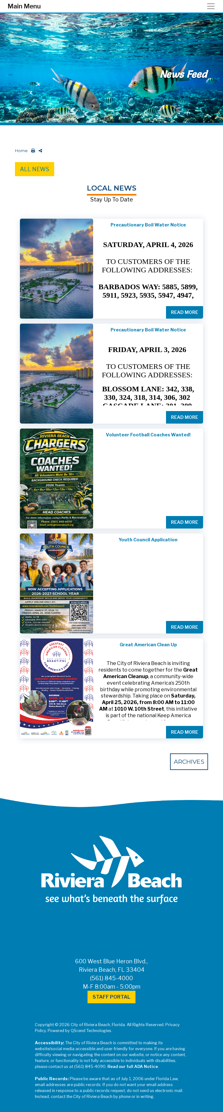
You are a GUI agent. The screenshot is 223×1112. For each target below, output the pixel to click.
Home (21, 150)
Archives (189, 761)
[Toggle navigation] (212, 6)
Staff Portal (111, 997)
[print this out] (32, 150)
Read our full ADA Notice (132, 1066)
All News (34, 169)
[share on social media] (39, 150)
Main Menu (24, 6)
